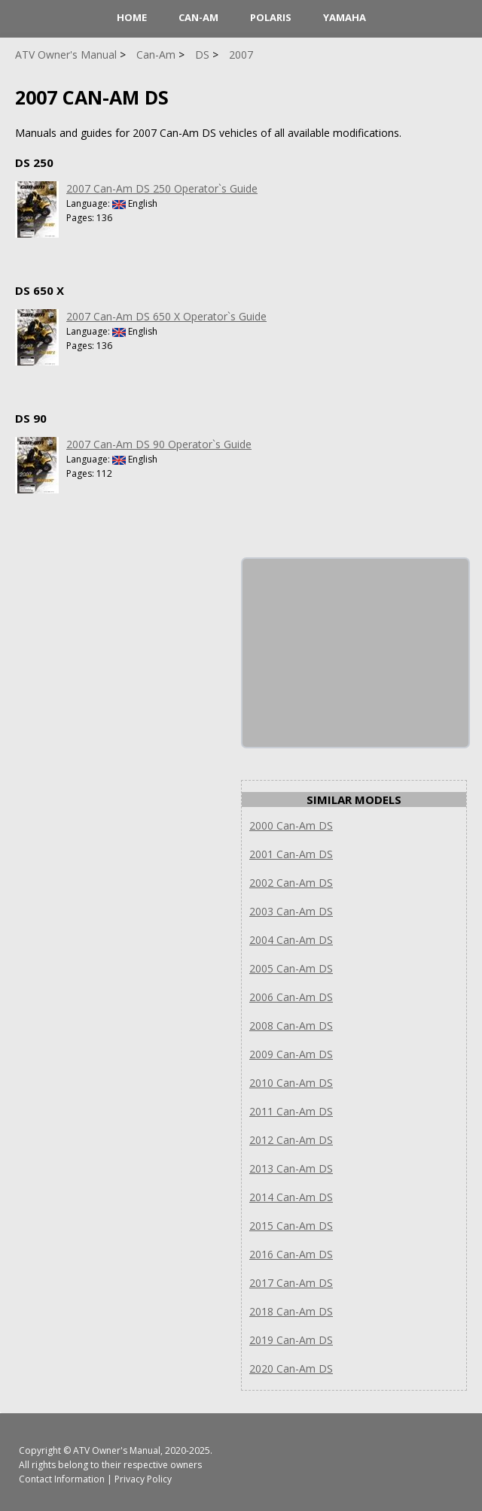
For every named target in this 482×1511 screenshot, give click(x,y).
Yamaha (344, 17)
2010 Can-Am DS (291, 1083)
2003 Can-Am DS (291, 911)
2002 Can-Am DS (291, 882)
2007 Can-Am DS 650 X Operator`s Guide (166, 316)
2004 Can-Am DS (291, 940)
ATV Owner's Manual (116, 1450)
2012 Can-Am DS (291, 1140)
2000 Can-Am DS (291, 825)
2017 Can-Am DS (291, 1283)
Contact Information (62, 1479)
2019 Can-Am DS (291, 1340)
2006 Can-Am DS (291, 997)
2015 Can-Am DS (291, 1225)
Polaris (270, 17)
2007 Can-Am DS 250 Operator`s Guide (162, 188)
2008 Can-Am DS (291, 1025)
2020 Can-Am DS (291, 1368)
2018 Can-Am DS (291, 1311)
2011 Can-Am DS (291, 1111)
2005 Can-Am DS (291, 968)
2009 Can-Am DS (291, 1054)
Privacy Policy (143, 1479)
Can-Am (198, 17)
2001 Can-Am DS (291, 854)
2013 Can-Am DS (291, 1168)
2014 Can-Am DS (291, 1197)
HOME (132, 17)
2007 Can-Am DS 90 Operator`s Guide (159, 444)
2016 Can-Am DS (291, 1254)
